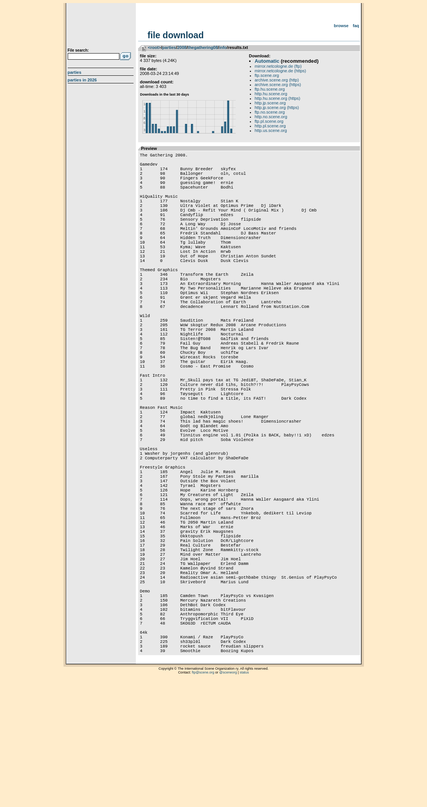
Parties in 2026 (82, 80)
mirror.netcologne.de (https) (280, 70)
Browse (341, 25)
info (223, 47)
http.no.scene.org (271, 116)
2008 (181, 47)
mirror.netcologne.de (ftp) (278, 66)
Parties (74, 72)
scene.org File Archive (101, 27)
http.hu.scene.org (271, 93)
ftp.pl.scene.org (269, 121)
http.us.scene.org (271, 130)
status (244, 797)
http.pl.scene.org (270, 126)
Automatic (267, 61)
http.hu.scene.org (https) (277, 98)
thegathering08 (202, 47)
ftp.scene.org (267, 75)
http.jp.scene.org (270, 103)
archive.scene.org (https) (278, 84)
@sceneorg (228, 797)
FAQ (356, 25)
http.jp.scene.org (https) (277, 107)
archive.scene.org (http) (277, 80)
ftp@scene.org (203, 797)
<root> (154, 47)
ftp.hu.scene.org (270, 89)
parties (169, 47)
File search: (78, 50)
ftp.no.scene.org (270, 112)
